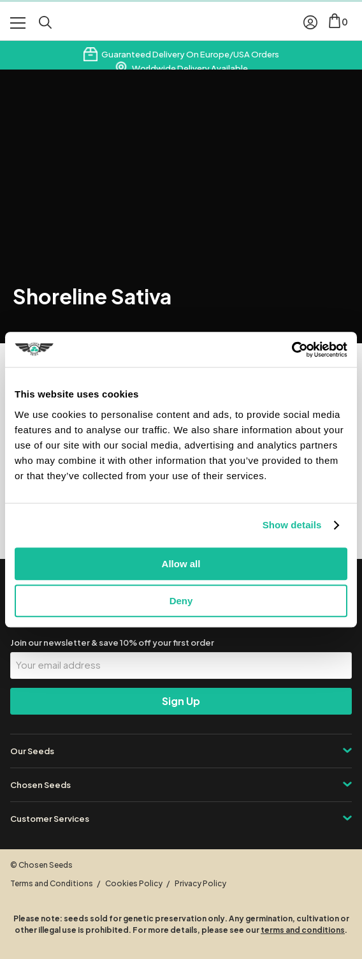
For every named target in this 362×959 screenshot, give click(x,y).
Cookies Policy (134, 883)
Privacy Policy (200, 883)
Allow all (181, 563)
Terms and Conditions (51, 883)
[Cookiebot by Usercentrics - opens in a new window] (291, 349)
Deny (181, 600)
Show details (292, 524)
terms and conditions (303, 930)
